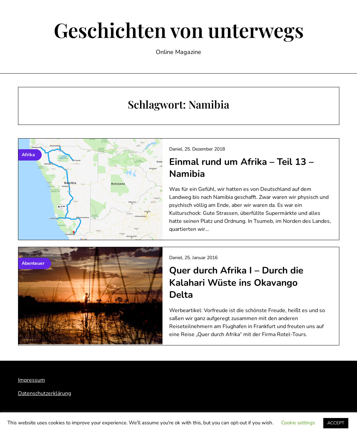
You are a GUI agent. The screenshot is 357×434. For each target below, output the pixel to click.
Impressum (31, 380)
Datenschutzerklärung (44, 393)
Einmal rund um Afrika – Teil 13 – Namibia (241, 168)
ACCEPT (335, 423)
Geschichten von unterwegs (179, 30)
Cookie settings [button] (298, 422)
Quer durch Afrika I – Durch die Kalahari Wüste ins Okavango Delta (236, 282)
